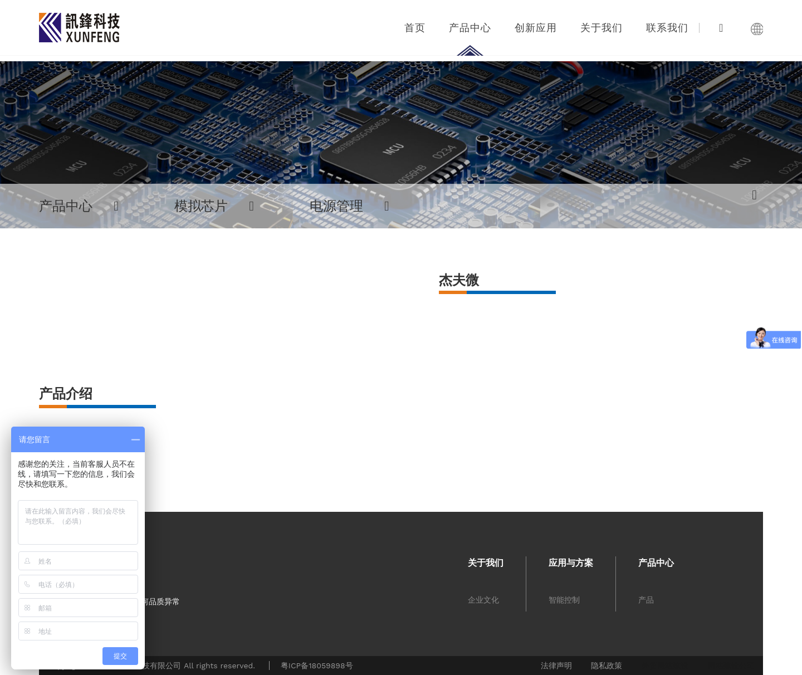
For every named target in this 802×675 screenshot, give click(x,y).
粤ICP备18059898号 (317, 665)
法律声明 (556, 665)
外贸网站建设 (665, 665)
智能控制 (564, 599)
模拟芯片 (214, 206)
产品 (646, 599)
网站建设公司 (731, 665)
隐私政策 (606, 665)
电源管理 (349, 206)
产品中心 (79, 206)
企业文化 (483, 599)
